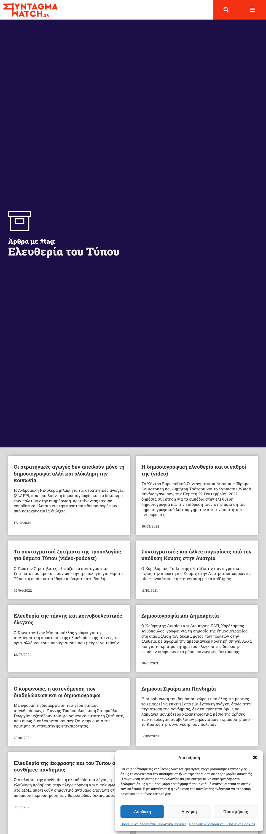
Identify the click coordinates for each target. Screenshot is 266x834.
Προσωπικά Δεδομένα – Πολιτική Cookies (153, 824)
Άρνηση (189, 811)
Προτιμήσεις (235, 811)
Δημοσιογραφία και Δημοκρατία (180, 615)
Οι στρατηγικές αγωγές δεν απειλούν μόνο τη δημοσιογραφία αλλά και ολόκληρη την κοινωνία (69, 473)
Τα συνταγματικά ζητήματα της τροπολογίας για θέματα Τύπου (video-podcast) (67, 554)
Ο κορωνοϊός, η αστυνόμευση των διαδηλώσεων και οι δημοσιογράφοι (57, 692)
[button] (255, 757)
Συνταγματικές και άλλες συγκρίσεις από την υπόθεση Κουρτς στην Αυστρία (196, 554)
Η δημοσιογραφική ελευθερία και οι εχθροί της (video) (193, 470)
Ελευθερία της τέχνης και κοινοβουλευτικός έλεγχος (68, 619)
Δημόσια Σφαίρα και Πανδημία (178, 688)
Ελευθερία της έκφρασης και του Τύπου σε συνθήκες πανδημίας (66, 766)
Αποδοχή (142, 811)
